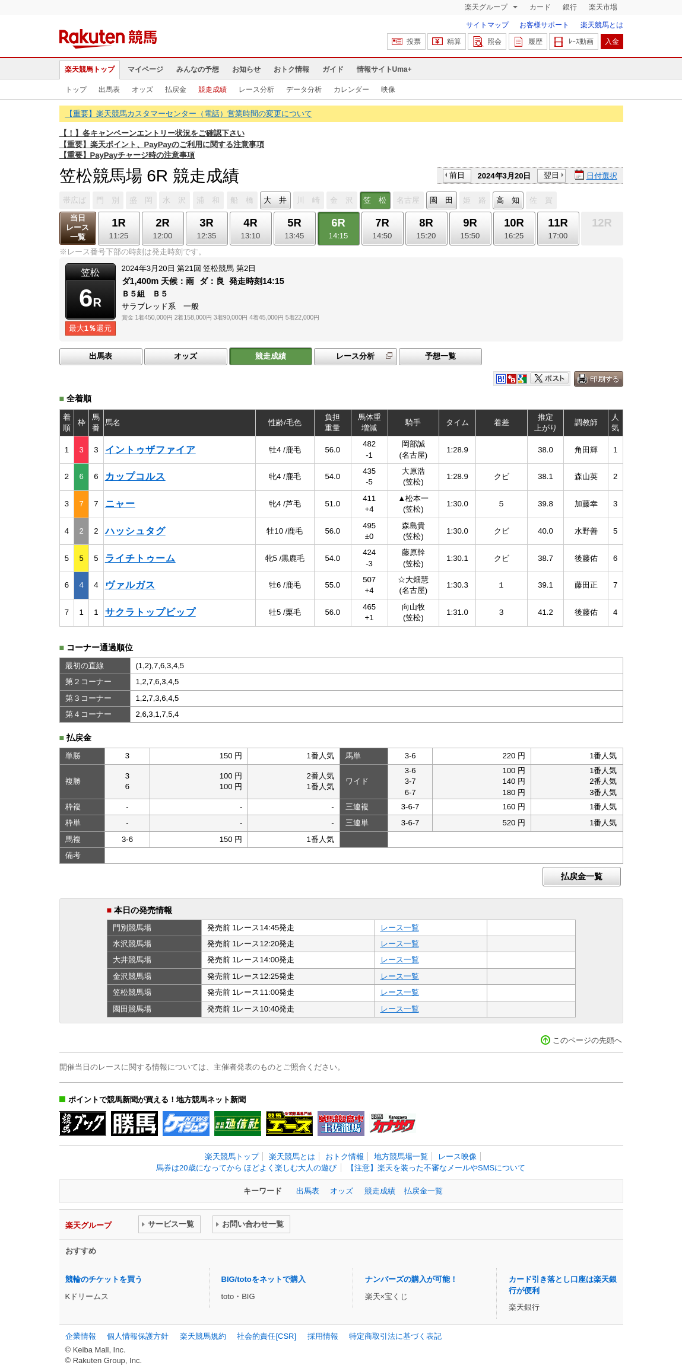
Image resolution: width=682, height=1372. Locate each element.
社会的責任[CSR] (266, 1336)
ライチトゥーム (140, 558)
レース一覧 (399, 927)
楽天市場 (603, 7)
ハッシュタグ (135, 531)
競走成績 (212, 89)
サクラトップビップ (150, 612)
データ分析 (304, 89)
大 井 (275, 200)
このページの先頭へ (587, 1040)
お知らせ (246, 69)
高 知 (507, 200)
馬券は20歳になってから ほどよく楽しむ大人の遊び (246, 1167)
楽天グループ (487, 7)
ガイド (333, 69)
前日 (457, 175)
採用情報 (322, 1336)
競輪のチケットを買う (103, 1279)
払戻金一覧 (581, 876)
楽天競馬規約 (203, 1336)
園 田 (441, 200)
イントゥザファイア (150, 450)
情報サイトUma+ (384, 69)
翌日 (551, 175)
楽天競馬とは (602, 25)
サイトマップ (487, 25)
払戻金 (175, 89)
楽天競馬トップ (90, 69)
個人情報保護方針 (138, 1336)
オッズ (142, 89)
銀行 (570, 7)
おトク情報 (291, 69)
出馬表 (109, 89)
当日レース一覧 (77, 227)
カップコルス (135, 476)
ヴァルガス (130, 585)
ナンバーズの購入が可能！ (411, 1279)
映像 (388, 89)
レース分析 (256, 89)
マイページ (145, 69)
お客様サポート (544, 25)
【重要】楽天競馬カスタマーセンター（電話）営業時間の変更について (188, 113)
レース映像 (457, 1156)
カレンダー (351, 89)
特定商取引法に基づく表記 (395, 1336)
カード (540, 7)
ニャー (120, 504)
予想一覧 (440, 356)
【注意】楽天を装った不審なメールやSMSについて (436, 1167)
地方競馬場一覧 (401, 1156)
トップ (76, 89)
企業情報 (80, 1336)
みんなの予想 (197, 69)
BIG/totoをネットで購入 (263, 1279)
